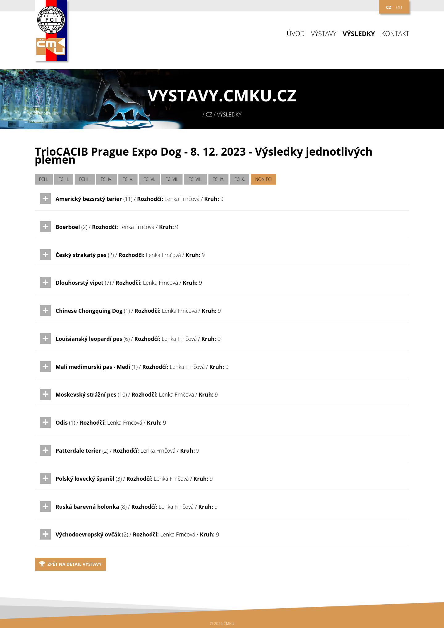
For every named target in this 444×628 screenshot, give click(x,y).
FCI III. (84, 179)
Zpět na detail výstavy (70, 564)
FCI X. (239, 179)
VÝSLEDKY (359, 34)
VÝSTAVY (323, 34)
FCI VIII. (195, 179)
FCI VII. (172, 179)
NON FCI (263, 179)
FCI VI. (149, 179)
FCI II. (64, 179)
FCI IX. (218, 179)
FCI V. (128, 179)
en (399, 6)
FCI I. (43, 179)
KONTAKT (395, 34)
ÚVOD (296, 34)
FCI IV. (107, 179)
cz (389, 6)
